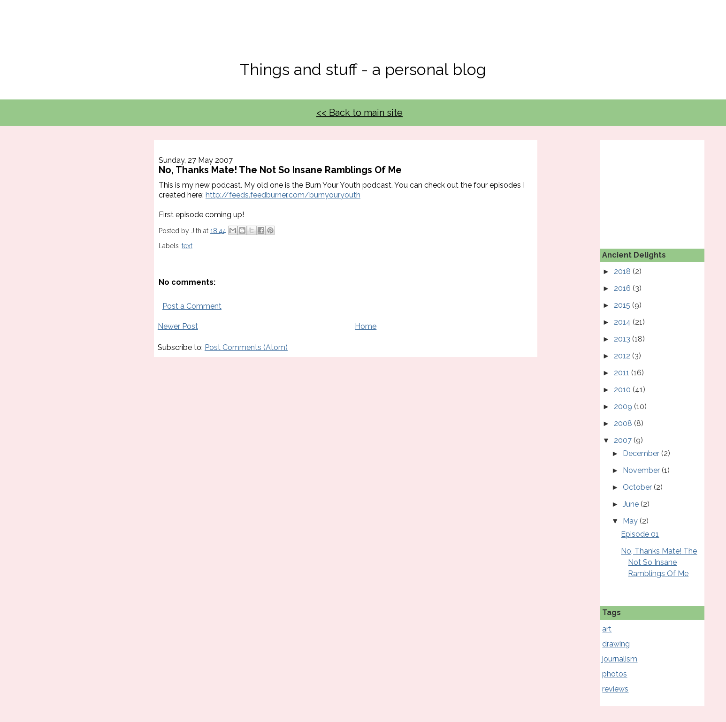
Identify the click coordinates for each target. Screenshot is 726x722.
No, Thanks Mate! (363, 36)
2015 (623, 305)
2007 (624, 440)
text (187, 246)
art (606, 628)
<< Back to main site (359, 112)
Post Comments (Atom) (246, 347)
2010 (623, 389)
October (638, 487)
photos (614, 673)
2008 (624, 423)
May (631, 521)
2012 (623, 355)
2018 (623, 271)
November (642, 470)
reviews (615, 688)
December (642, 453)
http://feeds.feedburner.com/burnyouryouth (283, 194)
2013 (623, 338)
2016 (623, 288)
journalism (619, 658)
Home (365, 326)
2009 (624, 406)
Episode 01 (640, 534)
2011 (622, 372)
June (632, 504)
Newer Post (178, 326)
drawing (616, 643)
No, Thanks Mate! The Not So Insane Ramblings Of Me (659, 562)
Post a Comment (192, 306)
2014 (623, 322)
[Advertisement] (649, 187)
